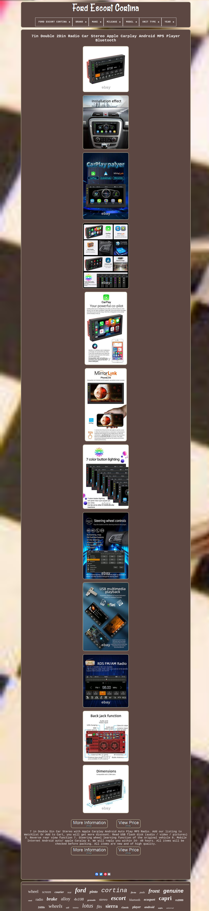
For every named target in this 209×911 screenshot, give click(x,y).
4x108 (79, 899)
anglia (160, 908)
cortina (114, 890)
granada (91, 900)
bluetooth (134, 899)
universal (170, 908)
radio (39, 899)
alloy (65, 898)
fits (99, 906)
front (154, 891)
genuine (173, 891)
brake (52, 898)
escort (118, 898)
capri (165, 898)
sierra (111, 906)
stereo (103, 899)
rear (69, 892)
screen (46, 892)
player (136, 907)
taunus (76, 907)
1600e (41, 907)
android (149, 907)
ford (80, 890)
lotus (87, 905)
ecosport (149, 899)
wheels (55, 906)
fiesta (133, 892)
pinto (94, 891)
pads (142, 892)
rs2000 (179, 900)
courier (59, 892)
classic (125, 907)
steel (30, 900)
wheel (33, 891)
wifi (67, 907)
